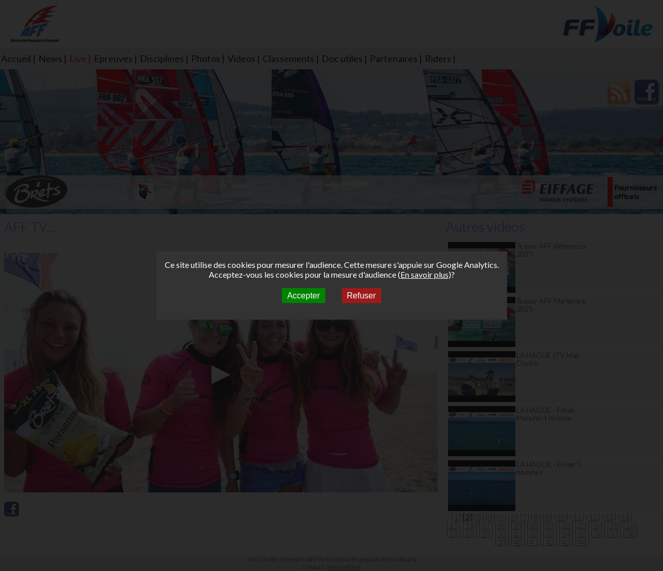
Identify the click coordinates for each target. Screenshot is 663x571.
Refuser (361, 295)
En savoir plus (424, 274)
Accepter (303, 295)
